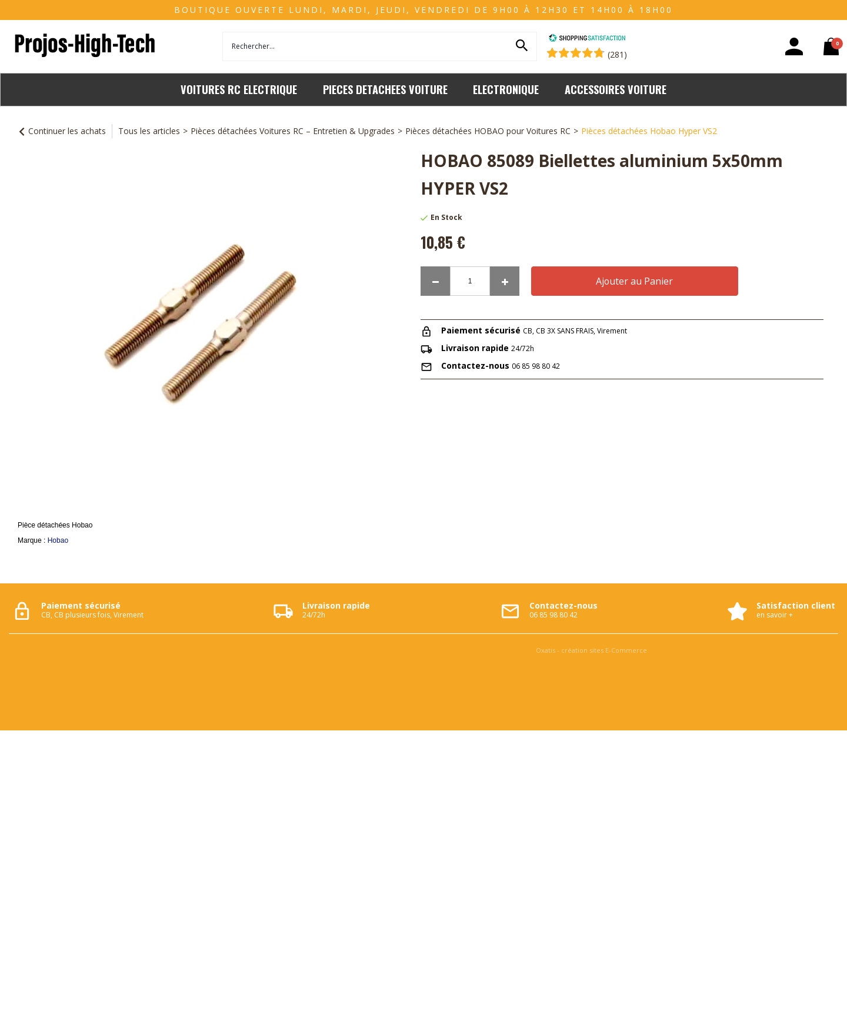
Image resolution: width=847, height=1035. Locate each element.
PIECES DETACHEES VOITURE (385, 89)
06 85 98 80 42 (536, 366)
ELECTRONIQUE (506, 89)
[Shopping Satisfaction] (587, 39)
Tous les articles (149, 130)
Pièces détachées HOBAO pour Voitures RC (488, 130)
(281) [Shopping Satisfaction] (617, 54)
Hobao (58, 540)
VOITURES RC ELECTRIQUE (239, 89)
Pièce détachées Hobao (55, 525)
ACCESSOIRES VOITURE (615, 89)
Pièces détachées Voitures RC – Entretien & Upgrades (293, 130)
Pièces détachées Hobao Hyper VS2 (649, 130)
